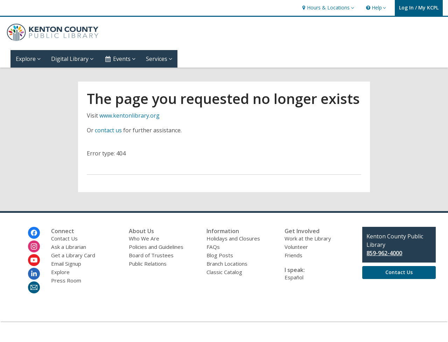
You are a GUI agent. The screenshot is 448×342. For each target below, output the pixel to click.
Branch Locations (226, 263)
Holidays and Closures (233, 238)
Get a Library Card (73, 255)
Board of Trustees (151, 255)
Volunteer (296, 246)
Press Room (66, 280)
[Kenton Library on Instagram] (34, 246)
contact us (108, 130)
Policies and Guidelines (156, 246)
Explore (60, 271)
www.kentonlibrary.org (129, 115)
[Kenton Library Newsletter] (34, 287)
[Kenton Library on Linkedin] (34, 274)
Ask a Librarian (68, 246)
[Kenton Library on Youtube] (34, 260)
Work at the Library (308, 238)
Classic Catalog (224, 271)
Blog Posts (219, 255)
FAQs (213, 246)
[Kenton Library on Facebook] (34, 233)
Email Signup (66, 263)
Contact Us (64, 238)
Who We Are (144, 238)
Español (294, 277)
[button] (327, 8)
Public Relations (148, 263)
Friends (293, 255)
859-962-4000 (384, 253)
